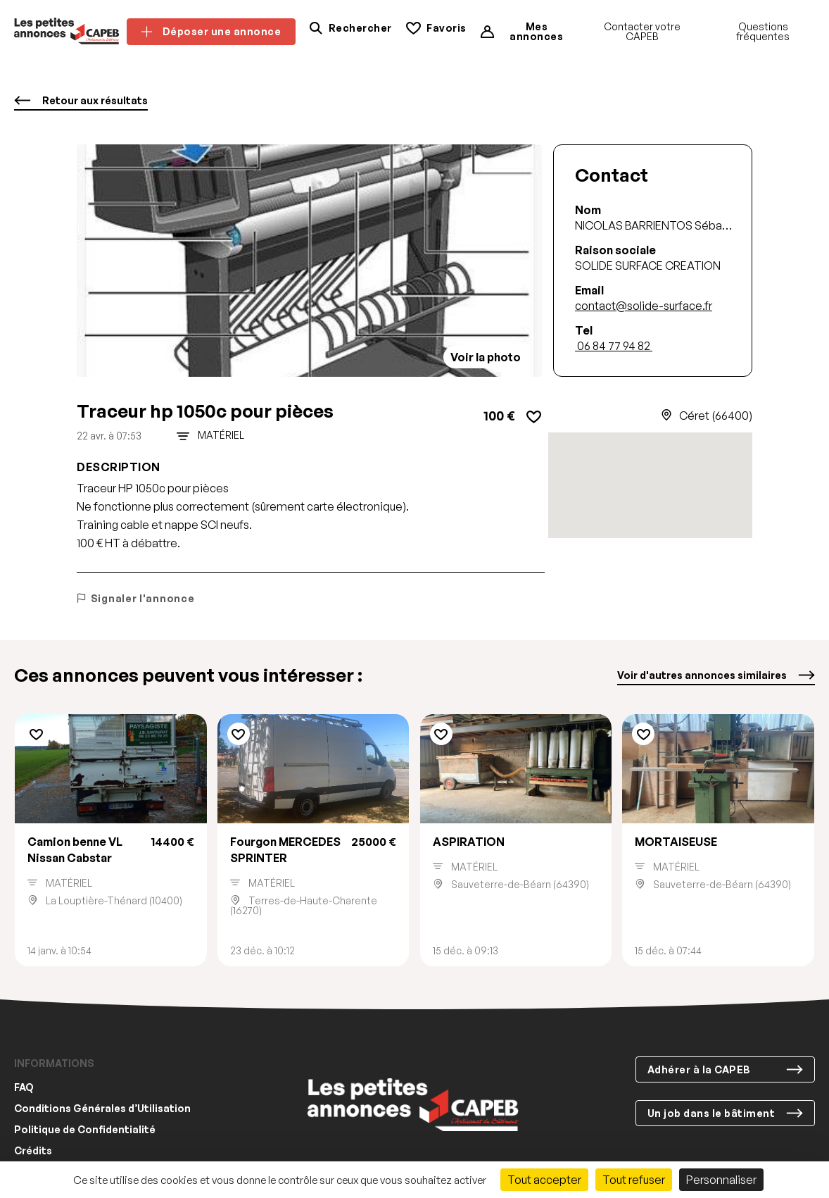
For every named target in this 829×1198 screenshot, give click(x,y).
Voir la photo (485, 357)
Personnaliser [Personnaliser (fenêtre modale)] (721, 1180)
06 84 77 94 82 (613, 346)
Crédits (33, 1151)
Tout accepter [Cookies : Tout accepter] (544, 1180)
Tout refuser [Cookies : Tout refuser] (633, 1180)
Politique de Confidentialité (85, 1130)
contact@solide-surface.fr (643, 306)
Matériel (221, 435)
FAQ (24, 1087)
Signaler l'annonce (135, 598)
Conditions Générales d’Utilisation (102, 1109)
